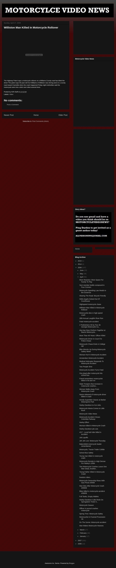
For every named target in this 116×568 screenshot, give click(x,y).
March (82, 530)
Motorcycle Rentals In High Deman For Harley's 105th (92, 462)
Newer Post (9, 115)
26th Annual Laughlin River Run (91, 318)
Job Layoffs (83, 438)
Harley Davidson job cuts (88, 429)
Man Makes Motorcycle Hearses (91, 526)
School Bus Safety (86, 453)
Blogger (71, 563)
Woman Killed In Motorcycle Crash (92, 426)
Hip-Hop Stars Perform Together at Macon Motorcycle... (92, 331)
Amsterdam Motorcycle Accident (91, 358)
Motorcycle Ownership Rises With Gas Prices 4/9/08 (92, 482)
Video (11, 94)
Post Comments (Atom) (40, 121)
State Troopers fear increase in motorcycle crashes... (90, 385)
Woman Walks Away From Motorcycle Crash (89, 390)
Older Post (62, 115)
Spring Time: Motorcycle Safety (91, 514)
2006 (80, 544)
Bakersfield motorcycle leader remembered (90, 445)
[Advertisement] (93, 37)
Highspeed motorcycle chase (90, 304)
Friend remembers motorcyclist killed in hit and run (91, 380)
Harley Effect (84, 422)
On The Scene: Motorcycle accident (92, 522)
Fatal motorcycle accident (89, 322)
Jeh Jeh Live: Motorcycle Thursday (92, 441)
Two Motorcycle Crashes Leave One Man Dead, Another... (93, 468)
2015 (80, 261)
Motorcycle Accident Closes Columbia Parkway (89, 418)
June (82, 270)
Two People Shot (85, 367)
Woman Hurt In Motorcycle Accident (92, 355)
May (81, 274)
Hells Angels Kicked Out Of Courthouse (89, 300)
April (82, 277)
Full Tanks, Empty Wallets (89, 496)
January (83, 536)
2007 (80, 540)
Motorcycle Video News (88, 414)
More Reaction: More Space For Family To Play (91, 281)
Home (36, 115)
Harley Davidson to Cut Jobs (90, 405)
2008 (80, 268)
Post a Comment (13, 104)
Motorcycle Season (86, 505)
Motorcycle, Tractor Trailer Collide (92, 449)
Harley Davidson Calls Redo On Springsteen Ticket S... (91, 501)
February (83, 533)
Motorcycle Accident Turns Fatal (91, 370)
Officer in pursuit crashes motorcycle (88, 509)
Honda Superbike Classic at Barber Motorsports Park (92, 401)
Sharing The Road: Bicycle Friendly (92, 296)
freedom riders (84, 477)
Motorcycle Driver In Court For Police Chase (90, 340)
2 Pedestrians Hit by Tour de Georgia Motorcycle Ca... (90, 326)
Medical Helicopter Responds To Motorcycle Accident (91, 362)
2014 (80, 264)
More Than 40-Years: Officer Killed (92, 336)
